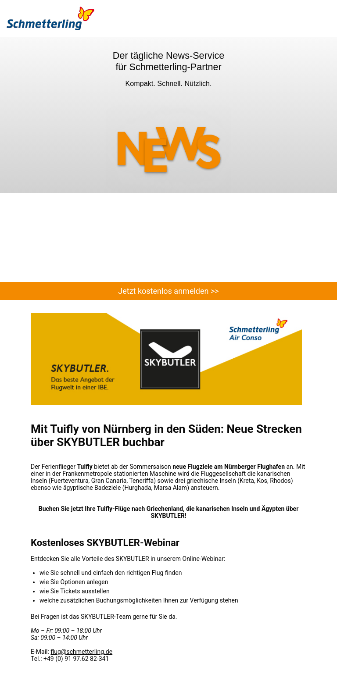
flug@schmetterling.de (81, 651)
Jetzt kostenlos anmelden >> (168, 291)
